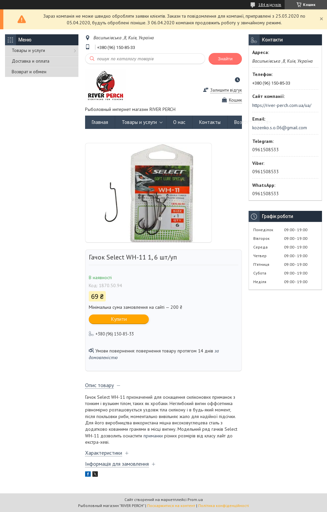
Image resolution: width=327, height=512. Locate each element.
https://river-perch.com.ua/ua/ (281, 105)
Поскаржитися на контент (171, 505)
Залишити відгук (226, 90)
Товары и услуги (28, 50)
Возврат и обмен (29, 72)
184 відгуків (269, 4)
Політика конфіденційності (223, 505)
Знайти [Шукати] (225, 58)
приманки (153, 436)
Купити (119, 319)
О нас (179, 122)
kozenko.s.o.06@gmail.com (279, 128)
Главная (100, 122)
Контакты (210, 122)
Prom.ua (195, 499)
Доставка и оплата (30, 61)
